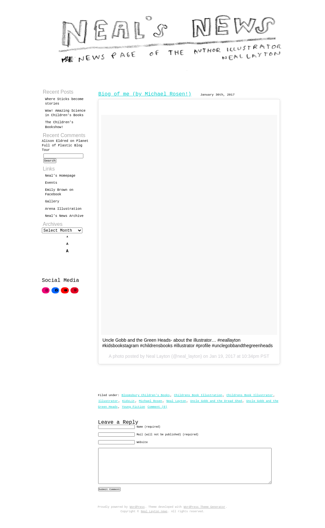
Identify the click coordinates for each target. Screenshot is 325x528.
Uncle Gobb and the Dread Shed (216, 401)
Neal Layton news (154, 522)
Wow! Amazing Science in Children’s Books (65, 112)
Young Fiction (133, 407)
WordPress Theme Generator (204, 518)
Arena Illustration (63, 210)
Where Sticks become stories (64, 101)
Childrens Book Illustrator (250, 395)
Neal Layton (176, 401)
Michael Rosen (150, 401)
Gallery (52, 203)
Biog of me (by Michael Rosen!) (144, 94)
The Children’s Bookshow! (59, 124)
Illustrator (108, 401)
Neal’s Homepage (60, 177)
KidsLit (128, 401)
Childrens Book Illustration (198, 395)
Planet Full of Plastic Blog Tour (65, 145)
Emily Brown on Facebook (59, 194)
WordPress (137, 518)
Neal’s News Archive (64, 218)
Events (51, 184)
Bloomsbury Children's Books (146, 395)
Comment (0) (157, 407)
